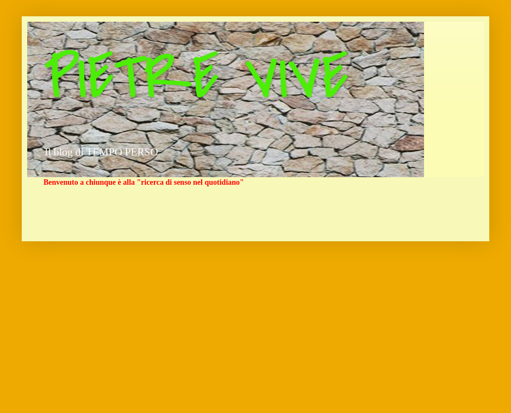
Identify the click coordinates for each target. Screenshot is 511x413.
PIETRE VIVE (195, 78)
